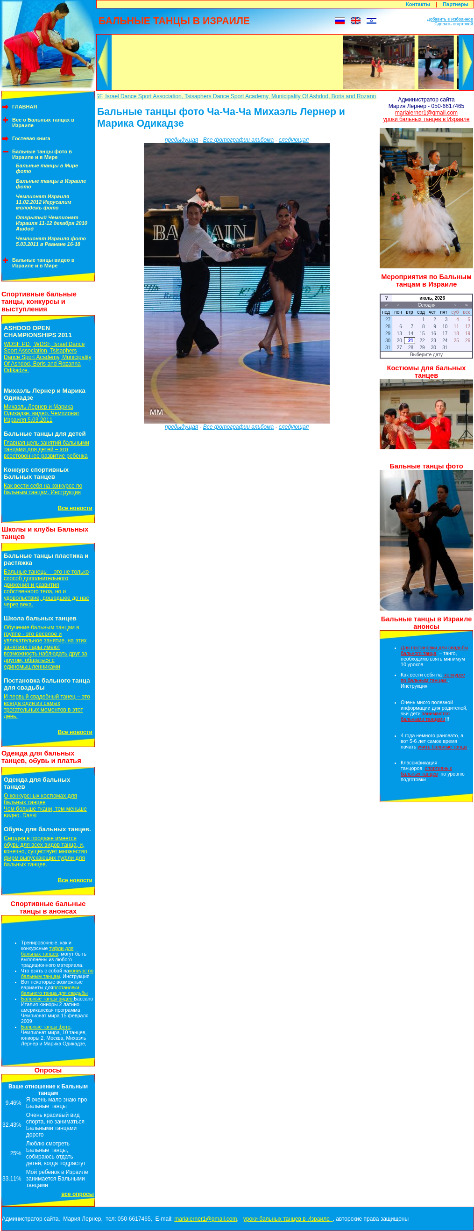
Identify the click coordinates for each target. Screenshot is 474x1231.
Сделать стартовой (453, 24)
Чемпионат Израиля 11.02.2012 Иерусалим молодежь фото (43, 202)
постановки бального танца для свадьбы (54, 990)
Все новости (75, 508)
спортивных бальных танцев (426, 771)
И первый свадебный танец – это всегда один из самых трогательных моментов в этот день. (47, 706)
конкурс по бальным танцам (57, 973)
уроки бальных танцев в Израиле (426, 119)
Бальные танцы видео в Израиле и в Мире (43, 262)
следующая (294, 140)
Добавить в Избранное (450, 19)
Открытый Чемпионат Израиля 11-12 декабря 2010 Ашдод (51, 223)
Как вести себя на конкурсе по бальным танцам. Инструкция (43, 489)
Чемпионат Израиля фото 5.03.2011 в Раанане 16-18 (51, 241)
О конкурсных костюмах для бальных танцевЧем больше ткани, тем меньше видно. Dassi (45, 805)
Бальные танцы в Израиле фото (51, 183)
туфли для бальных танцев (47, 951)
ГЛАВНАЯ (24, 106)
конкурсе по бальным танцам (433, 677)
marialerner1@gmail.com (426, 112)
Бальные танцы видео (47, 998)
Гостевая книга (31, 138)
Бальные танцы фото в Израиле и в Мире (42, 154)
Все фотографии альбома (238, 140)
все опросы (77, 1194)
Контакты (418, 4)
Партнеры (455, 4)
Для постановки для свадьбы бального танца (434, 650)
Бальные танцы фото (46, 1026)
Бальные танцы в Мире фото (47, 168)
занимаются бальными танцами (425, 716)
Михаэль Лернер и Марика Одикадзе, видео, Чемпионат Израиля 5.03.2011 (41, 413)
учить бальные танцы (442, 746)
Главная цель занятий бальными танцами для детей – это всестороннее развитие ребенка (46, 449)
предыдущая (181, 140)
